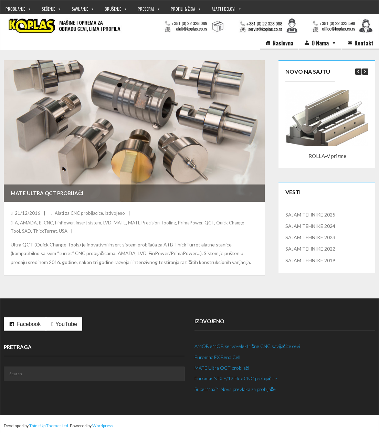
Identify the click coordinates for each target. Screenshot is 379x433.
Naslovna (283, 43)
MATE (120, 222)
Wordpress (102, 425)
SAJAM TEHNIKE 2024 (310, 226)
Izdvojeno (115, 213)
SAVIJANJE (80, 9)
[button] (365, 71)
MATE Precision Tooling (152, 222)
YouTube (66, 324)
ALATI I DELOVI (223, 9)
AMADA (28, 222)
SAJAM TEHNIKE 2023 (310, 237)
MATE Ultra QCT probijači (47, 193)
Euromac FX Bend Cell (217, 357)
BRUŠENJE (113, 9)
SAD (26, 231)
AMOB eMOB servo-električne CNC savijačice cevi (247, 346)
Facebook (29, 324)
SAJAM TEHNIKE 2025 (310, 215)
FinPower (64, 222)
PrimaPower (190, 222)
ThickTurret (45, 231)
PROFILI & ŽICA (183, 9)
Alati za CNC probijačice (79, 213)
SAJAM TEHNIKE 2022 (310, 249)
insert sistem (88, 222)
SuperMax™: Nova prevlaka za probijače (235, 389)
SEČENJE (48, 9)
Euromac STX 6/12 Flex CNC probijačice (235, 378)
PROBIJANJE (15, 9)
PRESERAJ (146, 9)
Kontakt (364, 43)
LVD (107, 222)
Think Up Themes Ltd (48, 425)
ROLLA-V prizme (327, 156)
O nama (320, 43)
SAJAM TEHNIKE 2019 (310, 260)
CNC (48, 222)
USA (63, 231)
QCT (209, 222)
